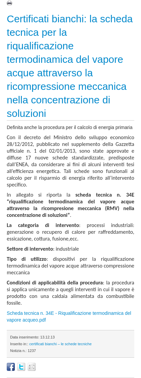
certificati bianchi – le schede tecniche (60, 344)
